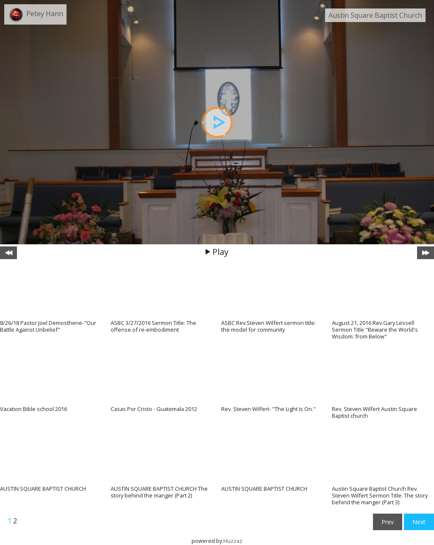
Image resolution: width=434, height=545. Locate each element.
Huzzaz (232, 541)
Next (419, 522)
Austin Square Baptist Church (375, 15)
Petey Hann (44, 13)
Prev (387, 522)
